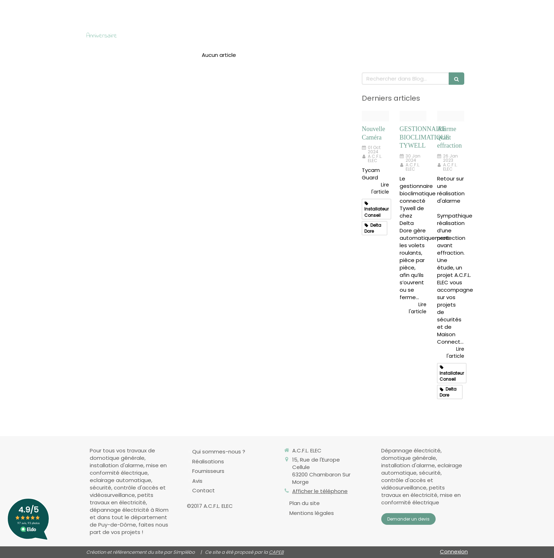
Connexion (454, 551)
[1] (450, 116)
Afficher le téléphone (320, 491)
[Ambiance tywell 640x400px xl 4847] (413, 116)
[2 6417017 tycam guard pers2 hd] (375, 116)
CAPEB (276, 552)
